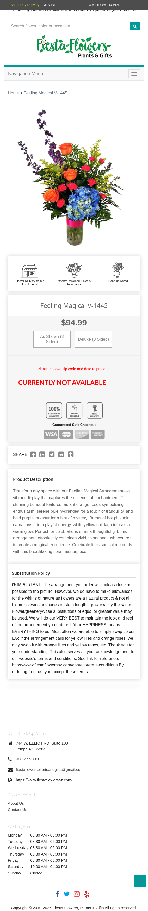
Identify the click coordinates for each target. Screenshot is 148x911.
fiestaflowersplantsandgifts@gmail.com (50, 769)
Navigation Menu (25, 73)
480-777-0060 (28, 759)
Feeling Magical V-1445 (45, 93)
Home (13, 93)
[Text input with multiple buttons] (69, 26)
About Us (16, 803)
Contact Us (17, 809)
